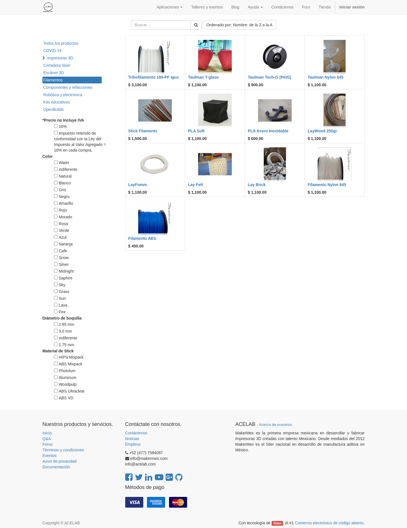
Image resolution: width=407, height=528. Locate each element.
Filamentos (52, 80)
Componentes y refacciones (67, 87)
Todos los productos (61, 43)
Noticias (132, 438)
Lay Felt (195, 184)
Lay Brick (257, 184)
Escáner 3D (53, 72)
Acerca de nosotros (275, 425)
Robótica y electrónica (62, 94)
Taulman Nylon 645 (325, 77)
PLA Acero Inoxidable (268, 131)
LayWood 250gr (322, 131)
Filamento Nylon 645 (327, 184)
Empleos (132, 444)
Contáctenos (136, 433)
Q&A (46, 438)
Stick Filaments (142, 131)
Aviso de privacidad (59, 461)
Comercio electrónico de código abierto (329, 523)
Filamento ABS (142, 238)
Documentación (56, 467)
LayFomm (137, 184)
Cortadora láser (57, 65)
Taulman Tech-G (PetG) (269, 77)
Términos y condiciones (63, 450)
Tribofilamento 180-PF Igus (153, 77)
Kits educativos (56, 102)
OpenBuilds (53, 109)
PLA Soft (196, 131)
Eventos (49, 455)
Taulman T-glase (203, 77)
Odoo (277, 523)
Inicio (47, 433)
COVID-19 (52, 50)
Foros (47, 444)
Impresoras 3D (60, 58)
